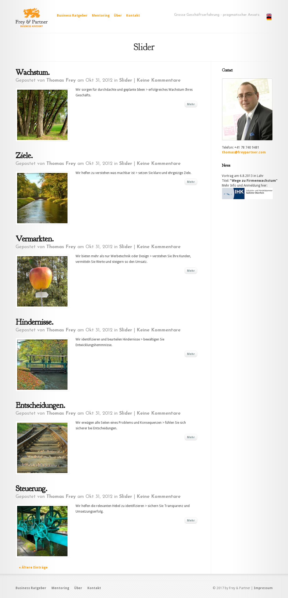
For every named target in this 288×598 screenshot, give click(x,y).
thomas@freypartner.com (244, 152)
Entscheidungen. (40, 405)
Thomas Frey (61, 80)
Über (118, 15)
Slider (125, 80)
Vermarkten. (35, 239)
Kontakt (133, 15)
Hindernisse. (34, 322)
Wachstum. (33, 72)
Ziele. (24, 155)
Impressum (263, 588)
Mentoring (101, 15)
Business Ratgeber (72, 15)
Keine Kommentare (159, 80)
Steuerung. (31, 488)
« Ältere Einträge (33, 567)
